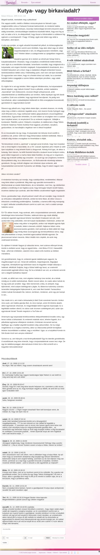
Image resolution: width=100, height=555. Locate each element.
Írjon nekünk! (36, 2)
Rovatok (24, 2)
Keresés (93, 2)
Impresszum (42, 552)
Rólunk (49, 552)
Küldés (5, 542)
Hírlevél (55, 552)
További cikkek (83, 164)
